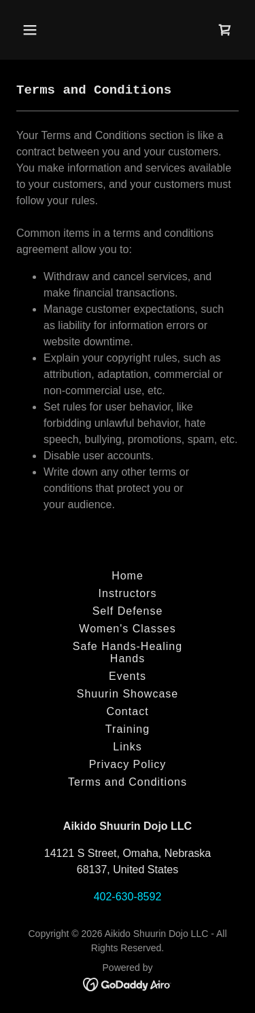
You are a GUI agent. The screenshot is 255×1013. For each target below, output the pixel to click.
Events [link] (127, 676)
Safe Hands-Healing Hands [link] (127, 652)
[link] (225, 29)
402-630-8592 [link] (128, 896)
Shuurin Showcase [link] (128, 694)
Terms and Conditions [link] (127, 782)
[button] (41, 29)
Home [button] (127, 575)
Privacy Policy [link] (128, 764)
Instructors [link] (128, 593)
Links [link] (127, 746)
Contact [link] (127, 711)
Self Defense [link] (127, 611)
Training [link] (127, 729)
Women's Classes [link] (127, 628)
